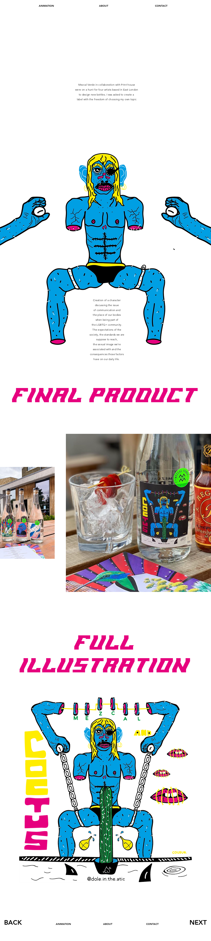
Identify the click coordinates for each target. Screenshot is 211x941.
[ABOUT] (103, 6)
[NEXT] (198, 922)
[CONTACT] (161, 6)
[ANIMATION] (46, 6)
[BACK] (13, 922)
